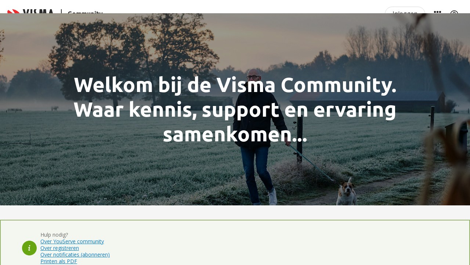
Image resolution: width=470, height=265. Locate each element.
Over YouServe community (72, 241)
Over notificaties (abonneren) (75, 254)
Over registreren (59, 247)
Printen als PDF (58, 261)
